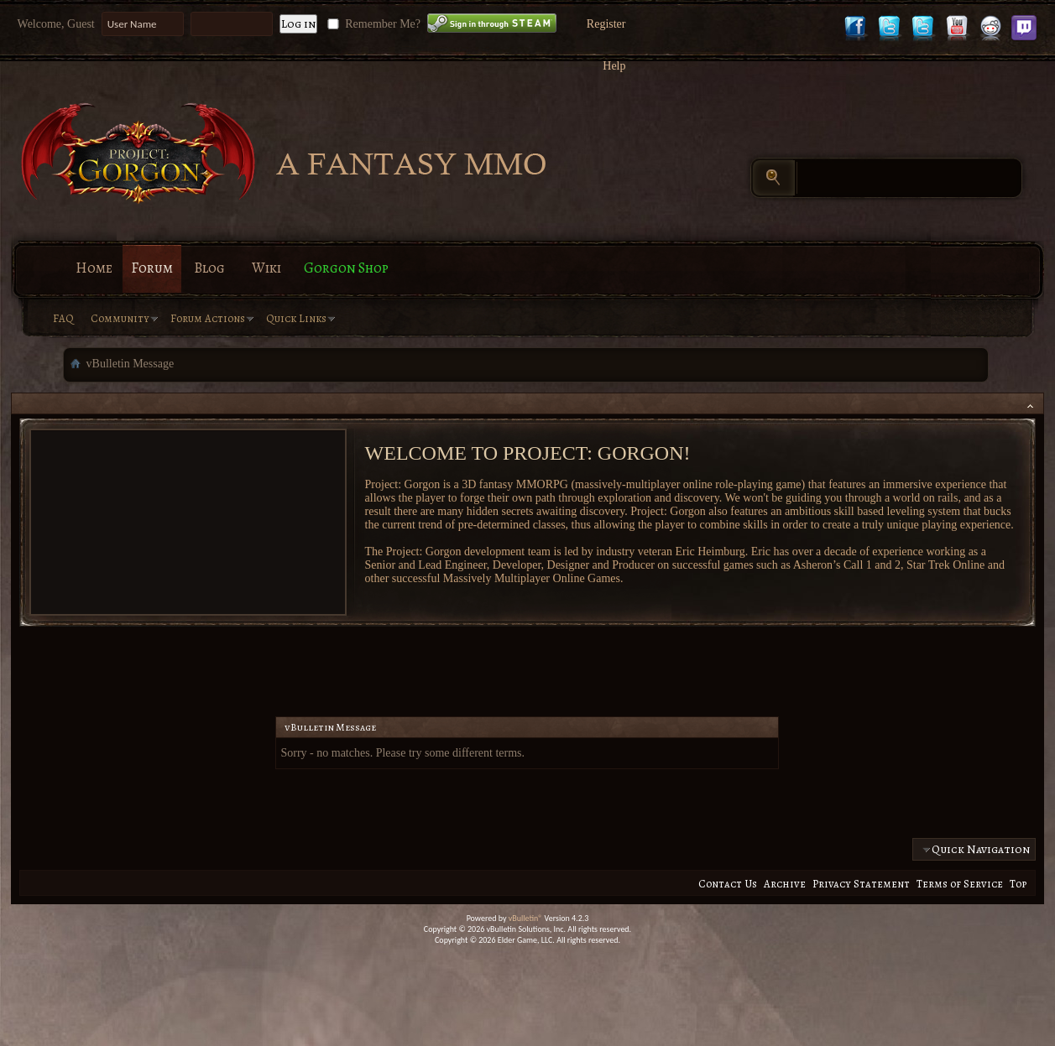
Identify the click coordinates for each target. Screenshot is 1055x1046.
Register (606, 24)
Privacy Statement (861, 884)
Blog (209, 268)
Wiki (266, 268)
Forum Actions (207, 318)
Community (120, 318)
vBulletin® (526, 918)
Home (94, 268)
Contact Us (727, 884)
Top (1018, 884)
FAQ (63, 318)
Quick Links (296, 318)
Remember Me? (372, 24)
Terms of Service (960, 884)
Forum (152, 268)
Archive (785, 884)
